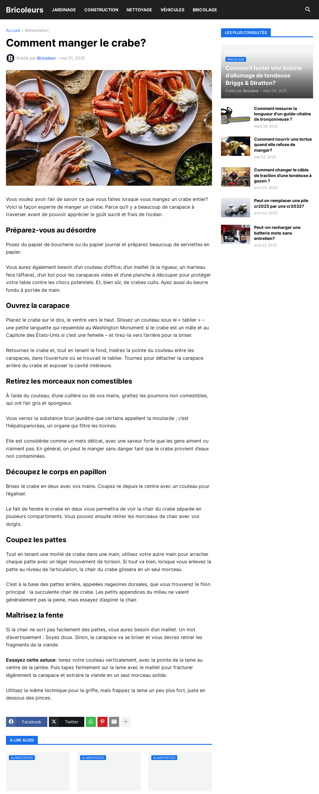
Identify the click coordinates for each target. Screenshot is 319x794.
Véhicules (172, 9)
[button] (308, 10)
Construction (101, 9)
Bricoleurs (24, 9)
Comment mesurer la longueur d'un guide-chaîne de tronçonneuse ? (282, 114)
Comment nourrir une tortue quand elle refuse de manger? (283, 144)
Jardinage (64, 9)
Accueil (13, 30)
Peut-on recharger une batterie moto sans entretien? (277, 233)
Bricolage (205, 9)
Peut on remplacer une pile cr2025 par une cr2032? (281, 203)
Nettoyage (139, 9)
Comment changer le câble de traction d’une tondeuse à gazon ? (283, 175)
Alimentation (37, 30)
